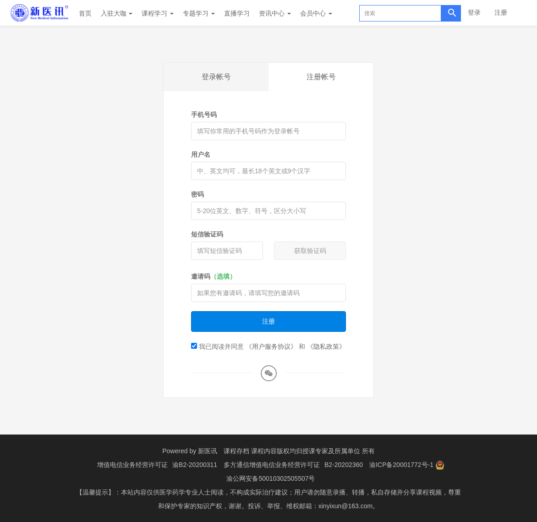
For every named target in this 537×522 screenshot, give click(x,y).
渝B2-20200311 (194, 464)
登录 (474, 12)
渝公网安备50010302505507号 (270, 478)
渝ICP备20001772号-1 (401, 464)
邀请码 (213, 276)
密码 (197, 194)
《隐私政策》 (326, 346)
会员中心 (316, 13)
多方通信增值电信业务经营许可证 (272, 464)
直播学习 (237, 13)
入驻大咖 (117, 13)
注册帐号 (321, 77)
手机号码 (204, 114)
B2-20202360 (343, 464)
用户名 (200, 154)
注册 (500, 12)
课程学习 (158, 13)
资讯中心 (275, 13)
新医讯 (207, 451)
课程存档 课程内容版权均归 (263, 451)
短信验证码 (207, 234)
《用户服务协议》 (271, 346)
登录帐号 (216, 77)
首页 (85, 13)
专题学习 (199, 13)
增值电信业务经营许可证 (132, 464)
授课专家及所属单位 (331, 451)
